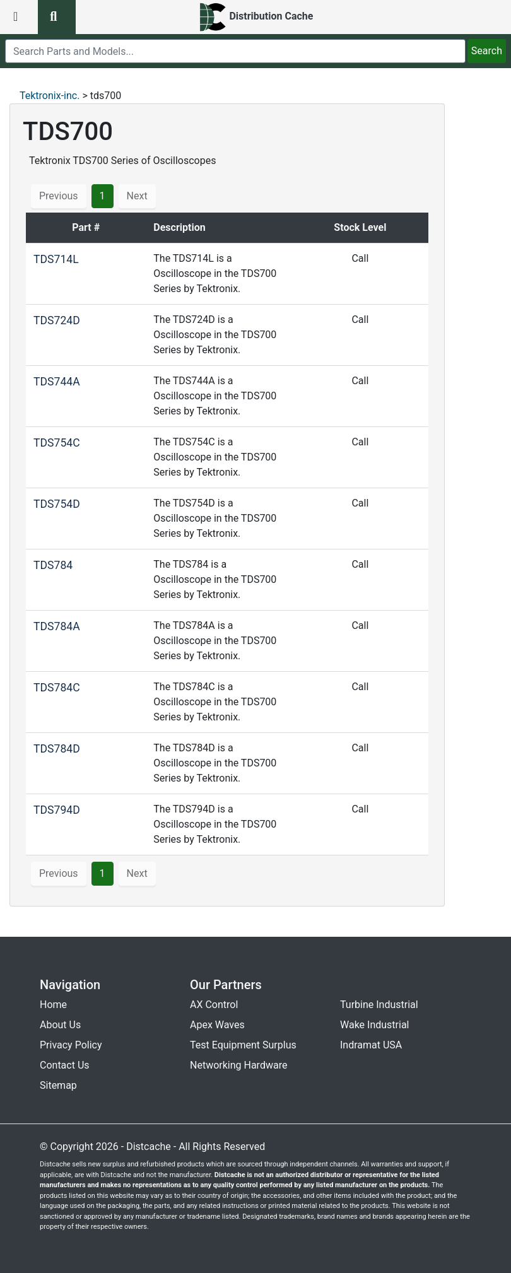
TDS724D (56, 320)
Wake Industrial (374, 1025)
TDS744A (56, 381)
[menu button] (19, 17)
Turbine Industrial (379, 1005)
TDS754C (56, 443)
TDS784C (56, 687)
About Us (60, 1025)
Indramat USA (371, 1045)
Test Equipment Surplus (243, 1045)
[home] (256, 17)
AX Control (214, 1005)
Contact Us (65, 1065)
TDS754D (56, 504)
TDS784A (56, 626)
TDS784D (56, 748)
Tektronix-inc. (49, 96)
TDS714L (56, 259)
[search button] (57, 17)
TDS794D (56, 810)
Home (53, 1005)
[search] (235, 51)
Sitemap (58, 1085)
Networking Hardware (238, 1065)
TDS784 (53, 565)
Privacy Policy (71, 1045)
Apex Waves (217, 1025)
